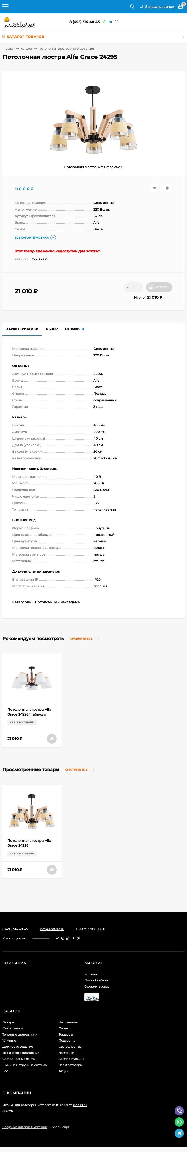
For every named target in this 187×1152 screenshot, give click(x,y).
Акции (63, 1071)
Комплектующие (71, 1059)
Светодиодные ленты (18, 1059)
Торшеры (66, 1034)
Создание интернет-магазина (24, 1127)
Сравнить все (85, 638)
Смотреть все (80, 770)
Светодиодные (70, 1046)
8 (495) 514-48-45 (84, 22)
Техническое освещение (20, 1053)
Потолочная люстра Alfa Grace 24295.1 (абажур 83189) (29, 714)
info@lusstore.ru (52, 929)
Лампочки (66, 1053)
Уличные (9, 1040)
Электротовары (70, 1065)
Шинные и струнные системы (24, 1065)
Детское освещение (17, 1046)
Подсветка (67, 1040)
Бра (5, 1071)
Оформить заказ (96, 986)
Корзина (90, 974)
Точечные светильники (19, 1034)
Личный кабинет (97, 980)
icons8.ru (80, 1105)
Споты (63, 1028)
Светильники (12, 1028)
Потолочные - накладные (57, 602)
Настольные (68, 1022)
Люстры (8, 1022)
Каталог (26, 48)
